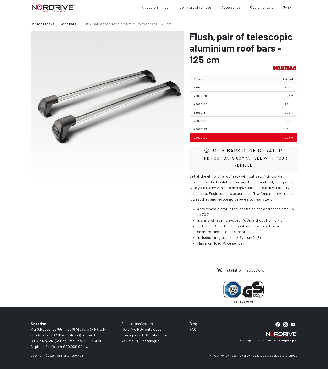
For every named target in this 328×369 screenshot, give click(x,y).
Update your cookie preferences (274, 355)
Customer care (261, 7)
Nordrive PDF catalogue (141, 329)
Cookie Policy (240, 355)
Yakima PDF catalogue (140, 340)
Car (167, 7)
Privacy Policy (219, 355)
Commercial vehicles (196, 7)
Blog (193, 323)
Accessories (231, 7)
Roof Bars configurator (243, 157)
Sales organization (137, 323)
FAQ (193, 329)
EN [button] (287, 7)
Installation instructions (240, 270)
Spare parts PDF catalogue (144, 335)
